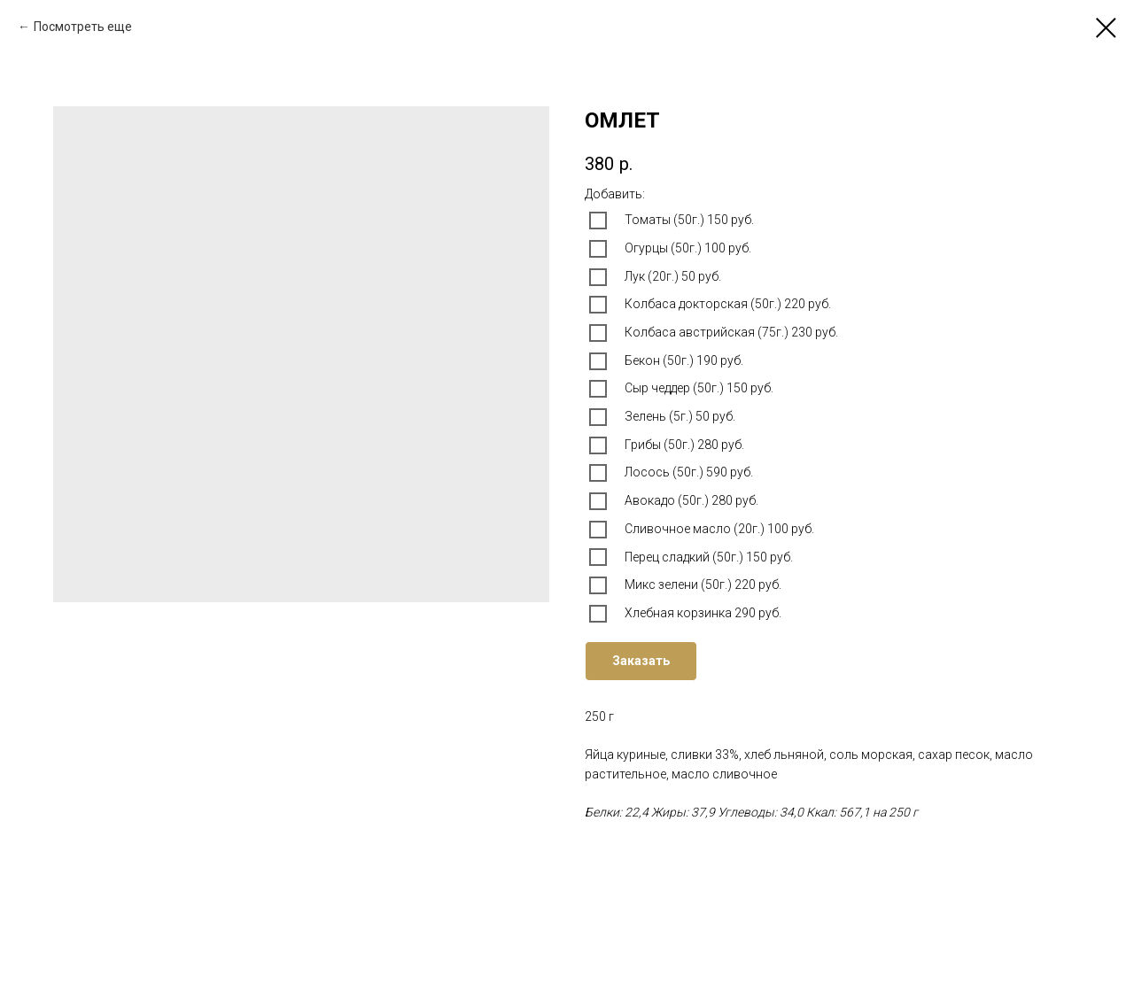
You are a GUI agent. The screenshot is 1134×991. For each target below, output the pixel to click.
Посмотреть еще (83, 26)
